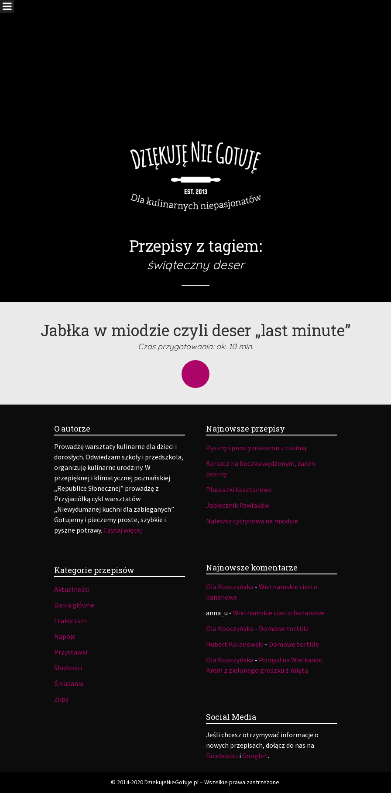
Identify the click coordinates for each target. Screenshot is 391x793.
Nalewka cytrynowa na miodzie (252, 520)
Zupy (61, 699)
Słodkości (68, 667)
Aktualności (71, 589)
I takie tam (70, 620)
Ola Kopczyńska (230, 586)
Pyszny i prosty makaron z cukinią (256, 447)
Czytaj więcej (122, 530)
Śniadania (68, 683)
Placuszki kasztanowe (239, 489)
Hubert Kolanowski (235, 644)
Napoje (64, 636)
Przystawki (70, 652)
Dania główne (74, 605)
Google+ (255, 755)
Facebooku (222, 755)
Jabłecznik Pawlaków (237, 505)
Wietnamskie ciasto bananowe (278, 612)
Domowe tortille (284, 628)
